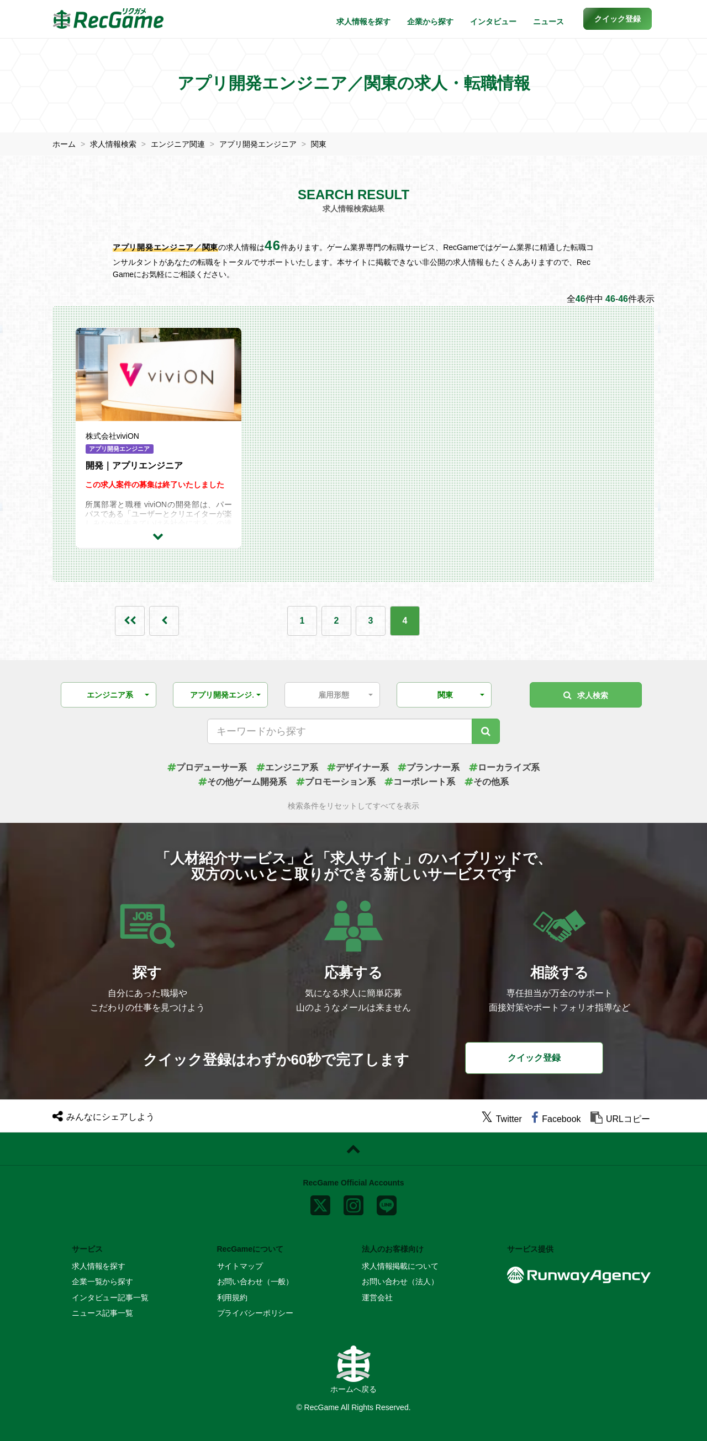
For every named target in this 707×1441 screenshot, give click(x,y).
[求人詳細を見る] (158, 536)
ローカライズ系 (504, 767)
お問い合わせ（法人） (400, 1281)
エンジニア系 (287, 767)
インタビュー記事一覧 (110, 1297)
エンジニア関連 (178, 144)
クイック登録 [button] (534, 1057)
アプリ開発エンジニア (258, 144)
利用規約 (232, 1297)
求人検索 (585, 695)
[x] (320, 1203)
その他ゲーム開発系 (242, 781)
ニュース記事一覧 (102, 1313)
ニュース (548, 21)
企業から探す (430, 21)
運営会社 (377, 1297)
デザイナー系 (358, 767)
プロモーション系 (336, 781)
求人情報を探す (363, 21)
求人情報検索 (113, 144)
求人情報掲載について (400, 1266)
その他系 (487, 781)
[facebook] (556, 1119)
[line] (387, 1203)
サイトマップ (240, 1266)
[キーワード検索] (486, 731)
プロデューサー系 (207, 767)
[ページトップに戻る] (353, 1149)
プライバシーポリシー (255, 1313)
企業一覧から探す (102, 1281)
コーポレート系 (419, 781)
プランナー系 (429, 767)
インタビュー (493, 21)
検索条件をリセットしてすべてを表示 (353, 806)
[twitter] (501, 1119)
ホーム (64, 144)
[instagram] (353, 1203)
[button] (617, 19)
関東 (318, 144)
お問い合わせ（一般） (255, 1281)
